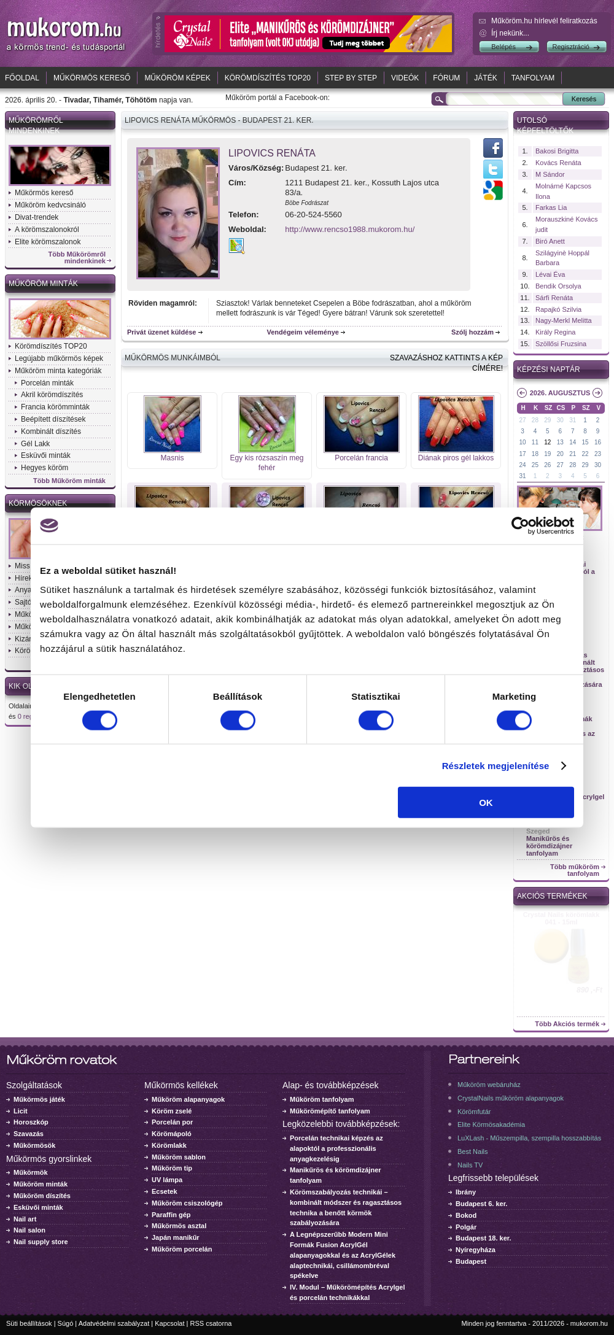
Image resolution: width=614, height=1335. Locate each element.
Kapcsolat (169, 1323)
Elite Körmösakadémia (491, 1124)
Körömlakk (169, 1145)
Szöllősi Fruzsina (560, 343)
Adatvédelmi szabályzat (114, 1323)
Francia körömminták (55, 407)
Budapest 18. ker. (483, 1238)
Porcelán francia (361, 458)
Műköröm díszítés (42, 1195)
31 (572, 420)
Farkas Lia (551, 207)
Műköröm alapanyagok (188, 1099)
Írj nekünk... (510, 33)
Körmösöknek (38, 503)
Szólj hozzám (472, 332)
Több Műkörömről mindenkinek (77, 258)
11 (535, 442)
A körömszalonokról (47, 229)
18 (535, 454)
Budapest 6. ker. (481, 1203)
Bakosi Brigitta (556, 151)
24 (522, 465)
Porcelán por (172, 1122)
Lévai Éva (550, 274)
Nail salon (29, 1230)
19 (547, 454)
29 (547, 420)
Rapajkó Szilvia (558, 309)
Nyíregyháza (475, 1249)
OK (486, 802)
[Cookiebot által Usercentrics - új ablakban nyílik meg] (520, 525)
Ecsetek (164, 1191)
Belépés (503, 46)
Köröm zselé (172, 1111)
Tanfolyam (533, 78)
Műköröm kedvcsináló (50, 205)
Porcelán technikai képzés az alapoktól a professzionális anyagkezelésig (336, 1148)
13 (560, 442)
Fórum (446, 78)
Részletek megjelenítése (496, 765)
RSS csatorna (211, 1323)
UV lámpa (167, 1179)
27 (522, 420)
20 (560, 454)
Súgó (66, 1323)
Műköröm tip (172, 1168)
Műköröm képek (177, 78)
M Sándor (550, 174)
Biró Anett (550, 241)
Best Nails (472, 1151)
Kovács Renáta (558, 162)
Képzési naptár (548, 369)
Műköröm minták (43, 283)
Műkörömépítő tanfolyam (330, 1111)
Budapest (471, 1261)
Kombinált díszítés (51, 431)
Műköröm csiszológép (187, 1203)
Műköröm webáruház (489, 1084)
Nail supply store (41, 1241)
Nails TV (470, 1165)
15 (585, 442)
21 (572, 454)
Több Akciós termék (567, 1024)
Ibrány (466, 1192)
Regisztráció (570, 46)
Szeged (538, 831)
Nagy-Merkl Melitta (563, 320)
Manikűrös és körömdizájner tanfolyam (549, 846)
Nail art (25, 1219)
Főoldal (22, 78)
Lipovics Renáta (272, 153)
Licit (21, 1111)
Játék (485, 78)
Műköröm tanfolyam (322, 1099)
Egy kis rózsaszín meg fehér (266, 463)
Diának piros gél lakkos (456, 458)
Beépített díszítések (53, 419)
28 (535, 420)
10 (522, 442)
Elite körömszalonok (47, 242)
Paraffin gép (171, 1214)
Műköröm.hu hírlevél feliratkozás (544, 21)
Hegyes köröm (44, 467)
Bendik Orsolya (558, 286)
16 (597, 442)
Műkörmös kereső (91, 78)
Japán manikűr (176, 1237)
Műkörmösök (34, 1145)
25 (535, 465)
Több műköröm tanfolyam (574, 870)
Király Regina (555, 332)
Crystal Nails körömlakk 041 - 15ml (561, 918)
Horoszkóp (31, 1122)
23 (597, 454)
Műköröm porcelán (182, 1249)
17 (522, 454)
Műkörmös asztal (179, 1225)
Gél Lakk (35, 443)
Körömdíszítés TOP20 (268, 78)
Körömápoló (172, 1133)
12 (547, 442)
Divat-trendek (36, 217)
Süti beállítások (29, 1323)
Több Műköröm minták (69, 481)
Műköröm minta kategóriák (58, 370)
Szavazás (29, 1133)
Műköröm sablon (179, 1157)
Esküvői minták (46, 455)
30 (560, 420)
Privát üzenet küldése (161, 332)
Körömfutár (474, 1111)
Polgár (466, 1227)
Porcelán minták (47, 383)
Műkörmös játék (39, 1099)
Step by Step (351, 78)
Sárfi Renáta (554, 297)
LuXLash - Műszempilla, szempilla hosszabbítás (529, 1138)
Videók (405, 78)
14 (572, 442)
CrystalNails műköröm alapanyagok (510, 1098)
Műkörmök (31, 1172)
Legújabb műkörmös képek (59, 358)
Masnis (172, 458)
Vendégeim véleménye (303, 332)
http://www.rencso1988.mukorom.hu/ (349, 229)
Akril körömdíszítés (52, 394)
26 (547, 465)
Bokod (466, 1215)
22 (585, 454)
